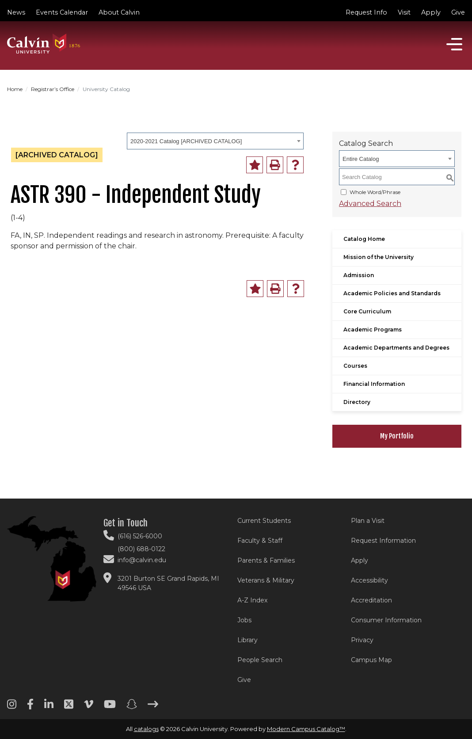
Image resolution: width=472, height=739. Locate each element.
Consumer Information (386, 620)
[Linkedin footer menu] (48, 707)
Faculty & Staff (259, 541)
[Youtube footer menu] (110, 707)
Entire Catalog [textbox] (361, 159)
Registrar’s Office (52, 89)
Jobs (244, 620)
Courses (355, 365)
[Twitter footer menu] (68, 707)
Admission (358, 275)
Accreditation (371, 600)
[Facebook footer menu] (30, 707)
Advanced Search (370, 203)
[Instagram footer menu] (11, 707)
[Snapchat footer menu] (131, 707)
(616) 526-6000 (140, 536)
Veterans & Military (265, 580)
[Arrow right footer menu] (153, 707)
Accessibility (369, 580)
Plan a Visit (367, 521)
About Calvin (119, 12)
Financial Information (374, 384)
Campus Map (371, 660)
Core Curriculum (367, 311)
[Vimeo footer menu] (88, 707)
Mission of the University (378, 257)
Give (458, 12)
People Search (259, 660)
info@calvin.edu (142, 560)
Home (15, 89)
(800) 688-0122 (141, 549)
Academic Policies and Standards (392, 293)
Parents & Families (266, 560)
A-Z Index (252, 600)
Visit (404, 12)
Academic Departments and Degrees (396, 347)
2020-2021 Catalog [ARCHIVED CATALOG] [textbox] (186, 141)
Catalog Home (364, 239)
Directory (356, 402)
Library (247, 640)
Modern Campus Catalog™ (306, 728)
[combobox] (215, 141)
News (16, 12)
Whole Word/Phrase (375, 192)
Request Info (366, 12)
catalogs (146, 728)
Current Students (264, 521)
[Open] (454, 44)
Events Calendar (62, 12)
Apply (431, 12)
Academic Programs (372, 329)
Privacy (362, 640)
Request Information (383, 541)
